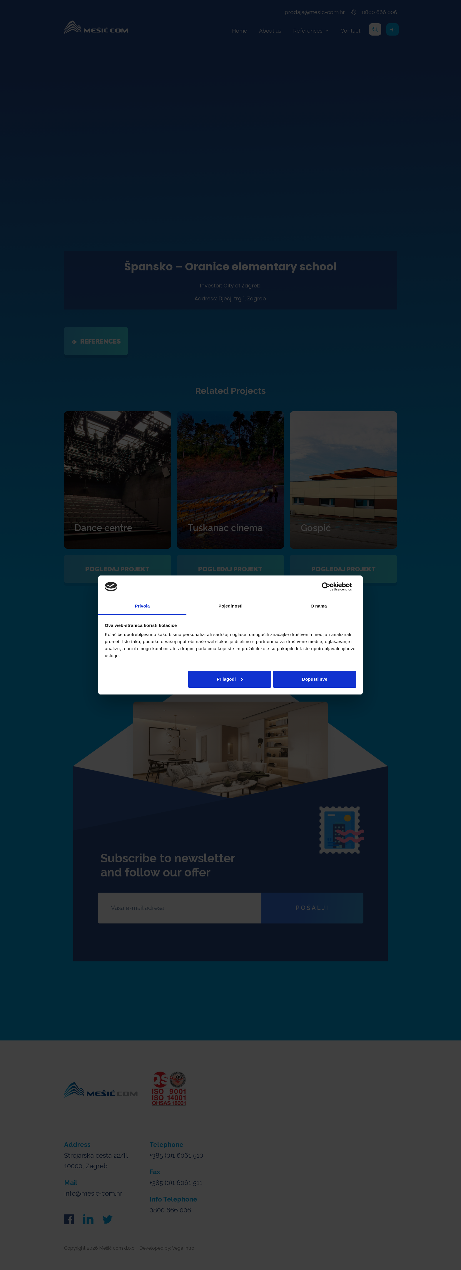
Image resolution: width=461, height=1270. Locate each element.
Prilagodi (230, 679)
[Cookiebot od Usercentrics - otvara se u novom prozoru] (330, 586)
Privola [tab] (142, 605)
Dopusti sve (314, 679)
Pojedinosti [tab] (230, 605)
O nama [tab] (318, 605)
